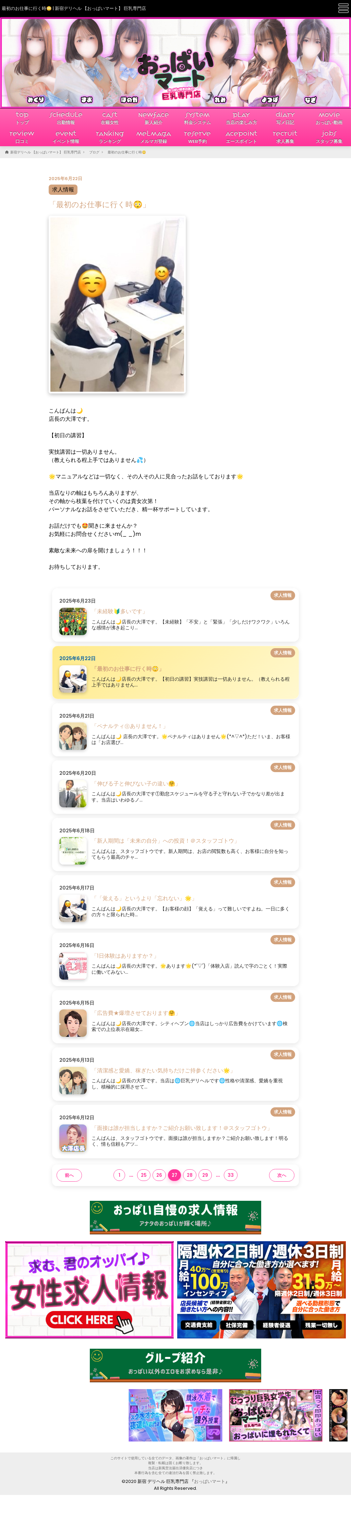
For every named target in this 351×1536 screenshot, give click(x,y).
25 (144, 1175)
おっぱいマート (209, 1481)
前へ (69, 1175)
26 (159, 1175)
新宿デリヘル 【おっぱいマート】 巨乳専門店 (45, 152)
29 (205, 1175)
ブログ (94, 152)
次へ (281, 1175)
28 (190, 1175)
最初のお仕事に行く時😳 (127, 152)
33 (231, 1175)
